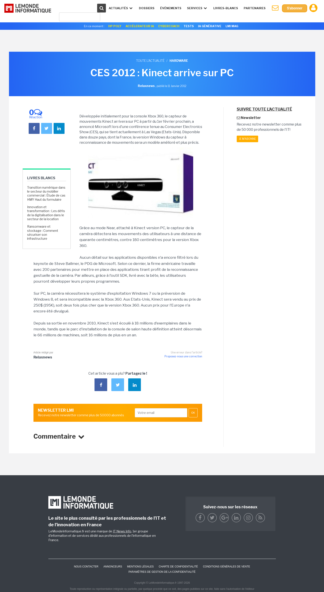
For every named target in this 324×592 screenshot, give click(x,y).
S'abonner (294, 8)
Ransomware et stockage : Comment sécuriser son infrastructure (42, 232)
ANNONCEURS (112, 566)
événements (170, 8)
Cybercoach (168, 26)
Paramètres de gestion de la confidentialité (162, 571)
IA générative (209, 26)
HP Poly (114, 26)
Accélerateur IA (140, 26)
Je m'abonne (247, 138)
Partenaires (255, 8)
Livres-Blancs (225, 8)
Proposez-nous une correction (183, 356)
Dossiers (146, 8)
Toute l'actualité (150, 60)
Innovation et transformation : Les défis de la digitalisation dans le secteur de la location (46, 213)
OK (193, 412)
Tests (189, 26)
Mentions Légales (140, 566)
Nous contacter (86, 566)
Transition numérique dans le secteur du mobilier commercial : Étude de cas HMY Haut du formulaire (46, 193)
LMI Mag (232, 26)
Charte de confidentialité (178, 566)
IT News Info (122, 531)
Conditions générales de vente (226, 566)
